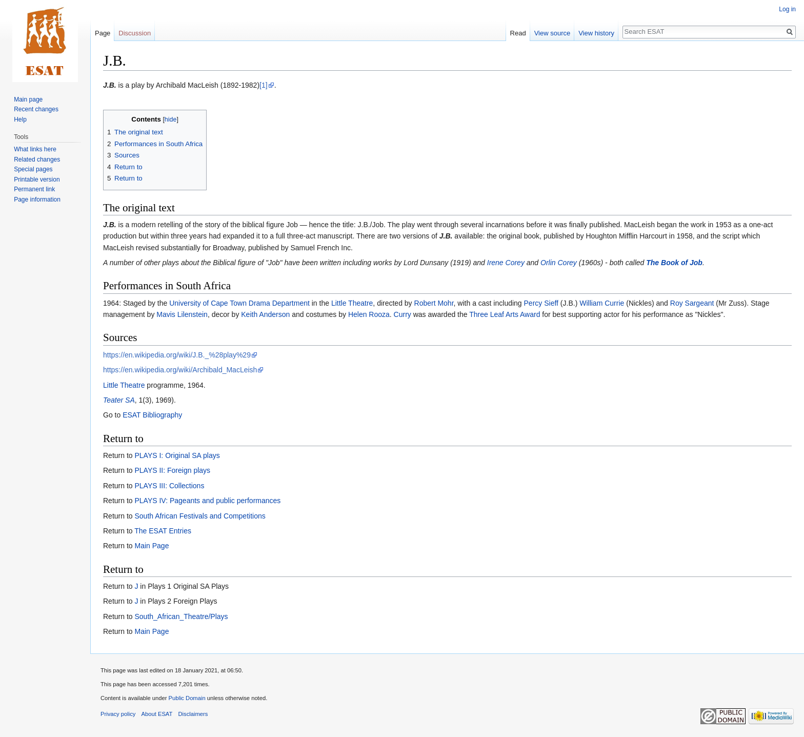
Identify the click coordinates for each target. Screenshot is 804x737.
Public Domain (186, 698)
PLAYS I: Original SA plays (176, 455)
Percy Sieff (541, 303)
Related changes (37, 159)
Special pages (33, 169)
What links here (35, 149)
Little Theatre (352, 303)
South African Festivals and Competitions (199, 516)
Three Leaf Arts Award (504, 314)
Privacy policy (117, 714)
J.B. (109, 85)
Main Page (151, 546)
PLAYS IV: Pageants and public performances (207, 500)
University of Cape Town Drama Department (239, 303)
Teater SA (119, 400)
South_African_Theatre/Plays (181, 616)
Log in (787, 9)
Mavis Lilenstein (182, 314)
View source (552, 33)
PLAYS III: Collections (169, 486)
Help (20, 119)
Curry (402, 314)
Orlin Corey (558, 262)
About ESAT (157, 714)
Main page (28, 99)
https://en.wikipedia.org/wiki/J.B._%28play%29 (177, 355)
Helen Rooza (369, 314)
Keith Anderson (265, 314)
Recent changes (36, 109)
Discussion (134, 33)
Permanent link (34, 189)
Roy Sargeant (692, 303)
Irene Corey (506, 262)
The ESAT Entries (162, 531)
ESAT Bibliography (152, 415)
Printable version (36, 179)
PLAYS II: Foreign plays (172, 470)
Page (102, 33)
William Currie (601, 303)
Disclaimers (193, 714)
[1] (263, 85)
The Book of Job (674, 262)
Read (518, 33)
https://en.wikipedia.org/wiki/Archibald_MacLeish (180, 370)
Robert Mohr (434, 303)
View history (596, 33)
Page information (37, 199)
